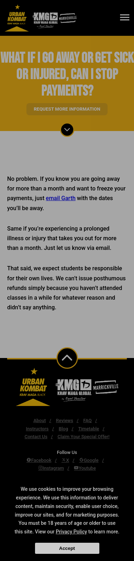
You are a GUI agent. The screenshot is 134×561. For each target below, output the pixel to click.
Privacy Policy (71, 532)
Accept (67, 548)
